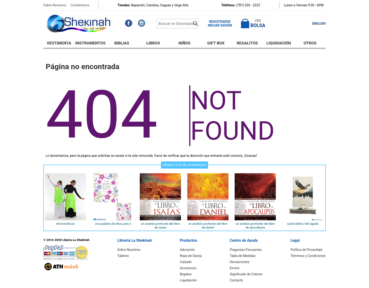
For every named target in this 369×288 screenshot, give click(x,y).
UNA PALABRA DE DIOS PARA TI (113, 223)
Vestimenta (59, 43)
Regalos (186, 274)
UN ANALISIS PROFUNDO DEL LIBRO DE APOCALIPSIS (255, 225)
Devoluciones (239, 262)
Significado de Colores (246, 274)
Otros (310, 43)
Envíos (235, 268)
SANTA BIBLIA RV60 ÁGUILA (302, 223)
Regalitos (247, 43)
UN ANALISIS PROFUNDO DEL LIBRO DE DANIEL (208, 225)
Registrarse (220, 22)
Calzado (186, 262)
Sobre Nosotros (54, 5)
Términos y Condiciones (308, 256)
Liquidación (278, 43)
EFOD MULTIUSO (65, 223)
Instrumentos (90, 43)
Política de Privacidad (306, 250)
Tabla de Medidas (243, 256)
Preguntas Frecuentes (246, 250)
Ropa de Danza (191, 256)
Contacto (236, 280)
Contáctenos (80, 5)
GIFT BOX (216, 43)
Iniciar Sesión (220, 25)
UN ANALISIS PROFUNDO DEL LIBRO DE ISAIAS (160, 225)
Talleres (123, 256)
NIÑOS (184, 43)
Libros (153, 43)
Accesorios (188, 268)
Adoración (187, 250)
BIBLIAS (121, 43)
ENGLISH (319, 23)
